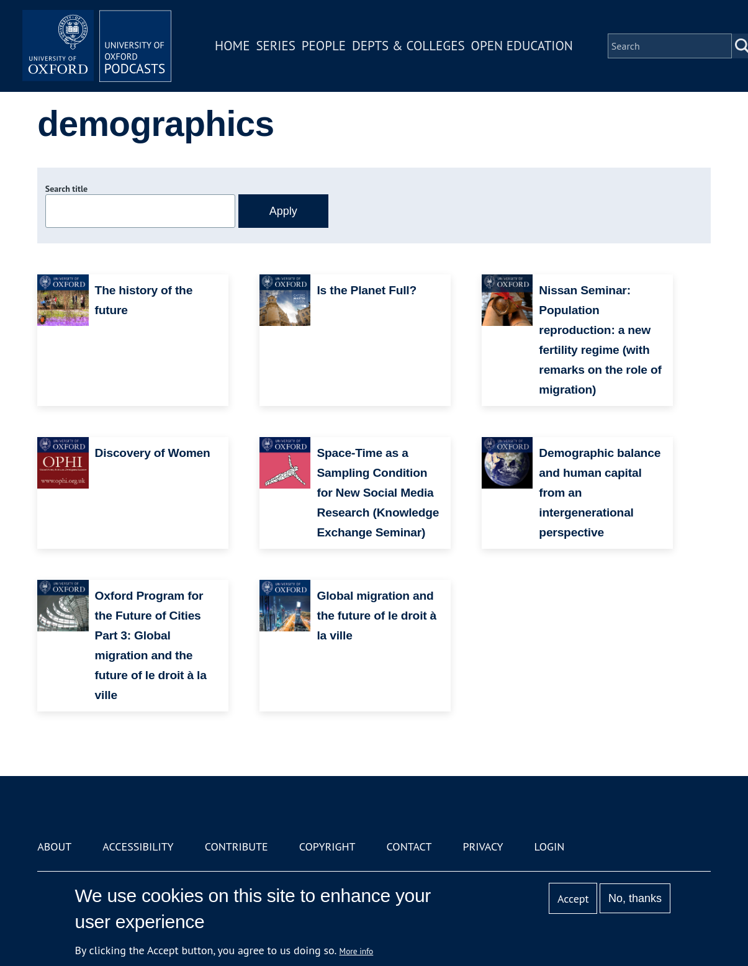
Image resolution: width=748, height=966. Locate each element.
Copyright (327, 846)
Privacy (482, 846)
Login (549, 846)
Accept (573, 899)
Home (232, 45)
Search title (66, 188)
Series (275, 45)
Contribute (236, 846)
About (54, 846)
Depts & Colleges (408, 45)
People (324, 45)
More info (357, 951)
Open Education (522, 45)
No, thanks (635, 898)
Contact (409, 846)
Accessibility (137, 846)
